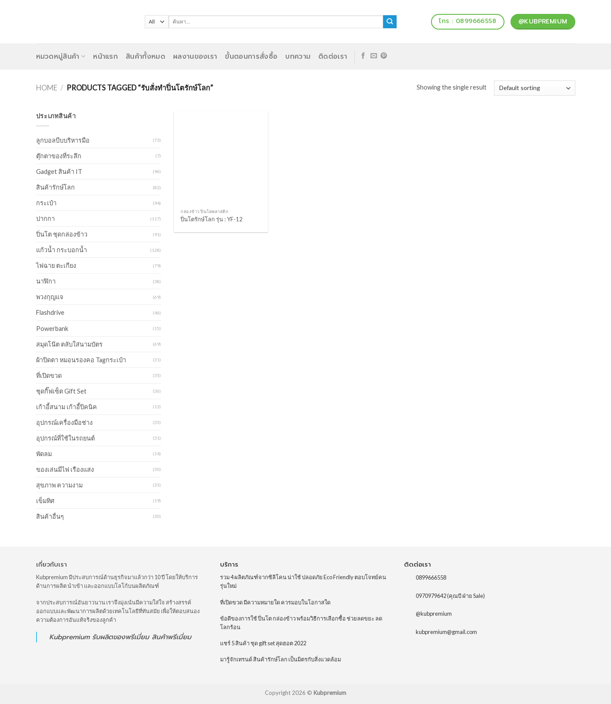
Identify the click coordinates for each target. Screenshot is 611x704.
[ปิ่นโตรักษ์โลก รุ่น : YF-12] (221, 158)
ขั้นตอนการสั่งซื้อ (251, 56)
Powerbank (52, 328)
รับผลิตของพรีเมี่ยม (120, 637)
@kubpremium (434, 613)
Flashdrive (50, 312)
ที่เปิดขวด (49, 375)
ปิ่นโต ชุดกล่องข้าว (61, 234)
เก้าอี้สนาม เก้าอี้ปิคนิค (66, 406)
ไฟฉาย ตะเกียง (56, 265)
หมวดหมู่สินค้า (61, 56)
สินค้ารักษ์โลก (55, 187)
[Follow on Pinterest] (384, 56)
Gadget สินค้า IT (59, 171)
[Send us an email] (374, 56)
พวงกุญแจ (49, 296)
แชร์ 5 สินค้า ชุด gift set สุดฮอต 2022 (263, 643)
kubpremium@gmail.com (446, 631)
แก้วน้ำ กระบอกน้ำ (61, 250)
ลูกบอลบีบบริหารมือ (63, 140)
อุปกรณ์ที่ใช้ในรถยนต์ (65, 438)
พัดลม (44, 453)
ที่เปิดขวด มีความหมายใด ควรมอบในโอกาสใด (275, 602)
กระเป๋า (46, 203)
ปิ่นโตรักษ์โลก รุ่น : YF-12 (211, 219)
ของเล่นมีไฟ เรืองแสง (65, 469)
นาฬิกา (46, 281)
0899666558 (431, 577)
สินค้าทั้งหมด (145, 56)
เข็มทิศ (45, 500)
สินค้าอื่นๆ (50, 516)
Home (46, 87)
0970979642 (431, 595)
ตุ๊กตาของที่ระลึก (58, 156)
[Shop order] (534, 88)
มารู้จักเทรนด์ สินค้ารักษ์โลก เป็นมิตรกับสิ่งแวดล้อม (280, 659)
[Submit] (390, 21)
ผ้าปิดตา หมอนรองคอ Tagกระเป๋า (81, 360)
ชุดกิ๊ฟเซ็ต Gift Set (61, 391)
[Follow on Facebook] (363, 56)
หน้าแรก (105, 56)
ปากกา (45, 218)
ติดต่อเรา (332, 56)
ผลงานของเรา (195, 56)
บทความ (298, 56)
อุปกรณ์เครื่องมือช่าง (64, 422)
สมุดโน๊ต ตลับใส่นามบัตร (69, 344)
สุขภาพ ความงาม (59, 485)
